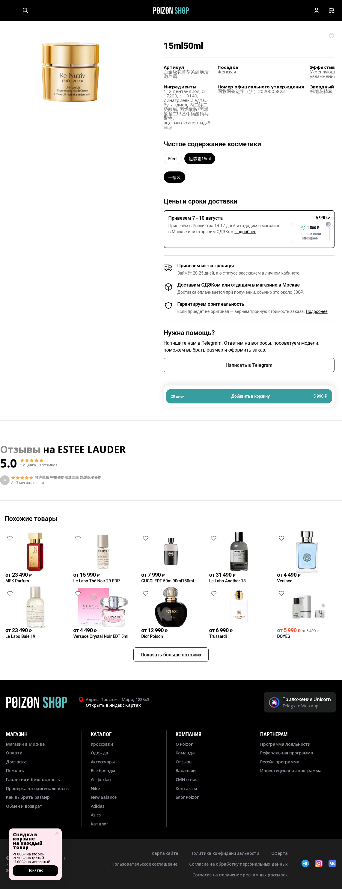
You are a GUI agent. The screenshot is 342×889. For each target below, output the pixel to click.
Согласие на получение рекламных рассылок (240, 875)
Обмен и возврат (24, 806)
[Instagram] (319, 864)
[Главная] (171, 10)
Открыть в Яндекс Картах (113, 705)
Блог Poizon (188, 797)
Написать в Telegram (249, 365)
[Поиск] (25, 10)
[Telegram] (305, 864)
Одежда (99, 753)
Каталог (99, 824)
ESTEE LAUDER (92, 449)
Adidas (97, 806)
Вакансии (186, 770)
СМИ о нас (186, 779)
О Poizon (185, 744)
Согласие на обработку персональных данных (238, 864)
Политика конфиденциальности (224, 853)
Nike (95, 788)
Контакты (186, 788)
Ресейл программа (279, 762)
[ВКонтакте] (332, 864)
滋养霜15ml (200, 158)
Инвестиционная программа (290, 770)
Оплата (14, 753)
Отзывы (184, 762)
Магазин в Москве (25, 744)
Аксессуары (103, 762)
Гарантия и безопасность (33, 779)
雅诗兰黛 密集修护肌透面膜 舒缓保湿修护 (68, 477)
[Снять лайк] (331, 35)
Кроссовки (102, 744)
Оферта (279, 853)
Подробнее (245, 231)
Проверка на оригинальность (37, 788)
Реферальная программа (286, 753)
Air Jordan (101, 779)
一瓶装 (174, 177)
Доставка (16, 762)
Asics (96, 815)
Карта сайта (165, 853)
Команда (185, 753)
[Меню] (10, 10)
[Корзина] (331, 10)
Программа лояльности (285, 744)
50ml (172, 158)
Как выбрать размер (28, 797)
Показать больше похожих (171, 655)
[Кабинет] (316, 10)
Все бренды (103, 770)
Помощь (15, 770)
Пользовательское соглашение (144, 864)
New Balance (104, 797)
